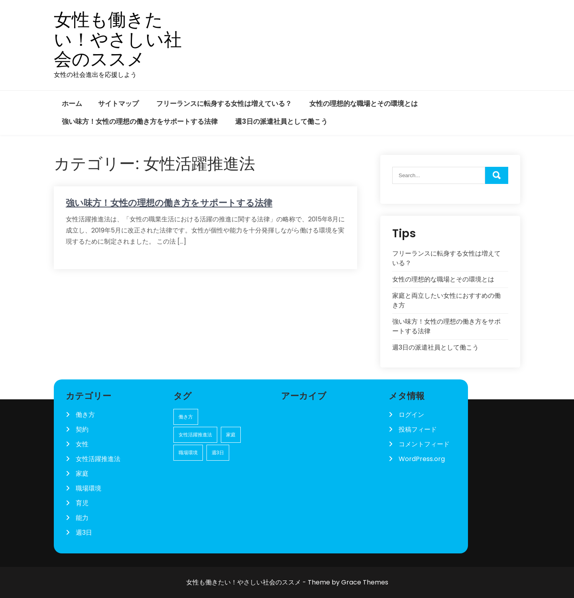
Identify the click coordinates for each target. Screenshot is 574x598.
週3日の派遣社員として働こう (281, 121)
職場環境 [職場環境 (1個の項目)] (188, 452)
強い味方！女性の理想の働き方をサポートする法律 (140, 121)
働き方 (85, 414)
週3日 (84, 532)
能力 (82, 517)
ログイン (411, 414)
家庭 (82, 473)
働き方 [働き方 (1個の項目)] (186, 416)
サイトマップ (118, 103)
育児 (82, 503)
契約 (82, 429)
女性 (82, 444)
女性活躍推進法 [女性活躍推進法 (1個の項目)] (195, 434)
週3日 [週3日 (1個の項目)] (218, 452)
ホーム (72, 103)
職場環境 (88, 488)
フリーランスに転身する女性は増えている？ (224, 103)
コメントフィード (424, 444)
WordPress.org (422, 458)
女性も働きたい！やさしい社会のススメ (118, 39)
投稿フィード (418, 429)
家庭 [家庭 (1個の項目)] (231, 434)
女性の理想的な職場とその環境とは (363, 103)
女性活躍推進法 (98, 458)
